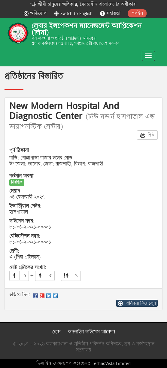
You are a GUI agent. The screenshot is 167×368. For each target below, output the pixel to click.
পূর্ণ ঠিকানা (19, 151)
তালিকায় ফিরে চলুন (137, 303)
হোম (56, 332)
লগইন (137, 13)
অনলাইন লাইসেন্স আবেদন (91, 332)
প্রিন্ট (147, 135)
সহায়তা (111, 13)
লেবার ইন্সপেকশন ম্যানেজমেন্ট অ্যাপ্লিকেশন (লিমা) (86, 29)
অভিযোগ (36, 13)
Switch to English (74, 13)
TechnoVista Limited (111, 363)
